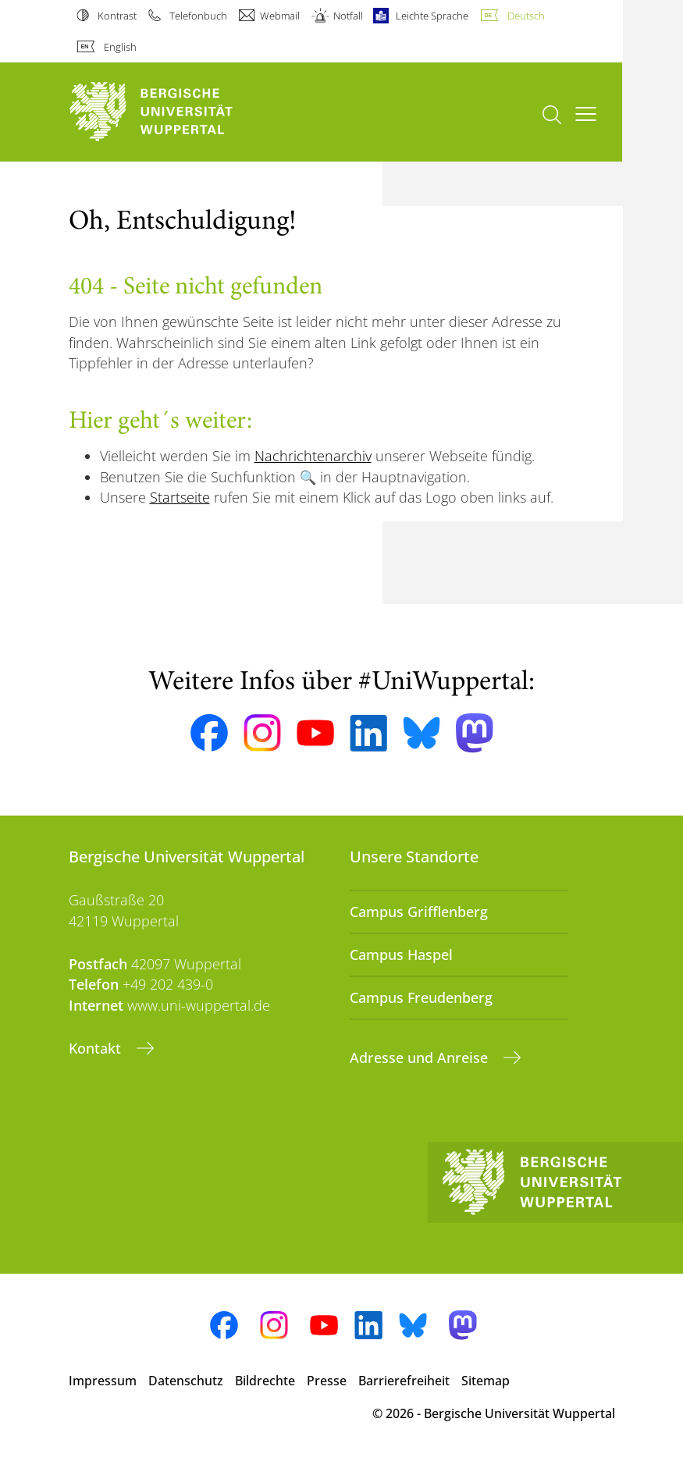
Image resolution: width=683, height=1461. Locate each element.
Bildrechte (265, 1380)
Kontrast (117, 16)
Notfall (348, 16)
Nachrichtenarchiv (313, 455)
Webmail (280, 16)
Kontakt (97, 1048)
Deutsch (526, 16)
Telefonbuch (198, 16)
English (120, 47)
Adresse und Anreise (421, 1057)
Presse (327, 1380)
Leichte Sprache (432, 16)
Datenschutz (185, 1380)
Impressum (103, 1380)
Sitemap (485, 1380)
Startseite (180, 497)
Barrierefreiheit (404, 1380)
